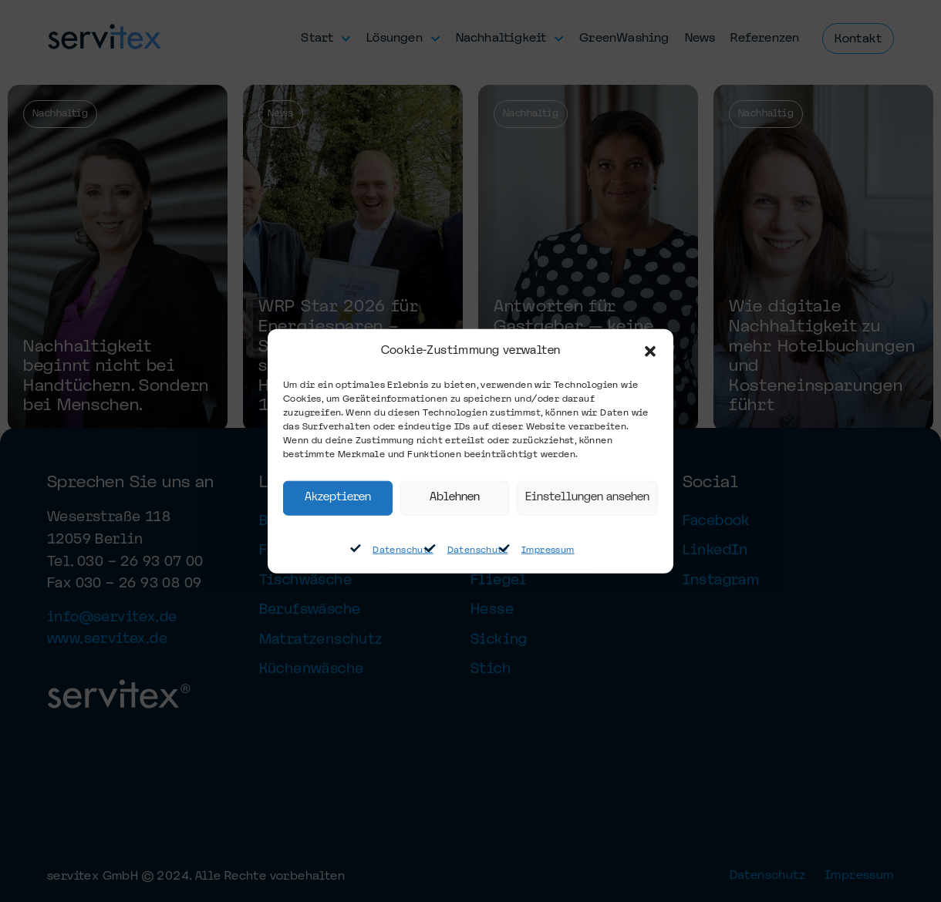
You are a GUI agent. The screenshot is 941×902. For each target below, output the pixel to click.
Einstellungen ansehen (587, 497)
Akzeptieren (338, 497)
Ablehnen (455, 497)
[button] (650, 351)
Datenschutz (403, 550)
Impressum (548, 550)
